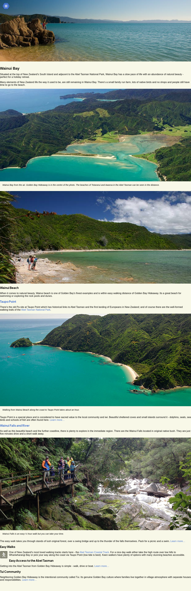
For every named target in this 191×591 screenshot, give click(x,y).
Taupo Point (8, 301)
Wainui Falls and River (15, 425)
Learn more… (57, 420)
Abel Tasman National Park (35, 309)
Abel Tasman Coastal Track (94, 552)
